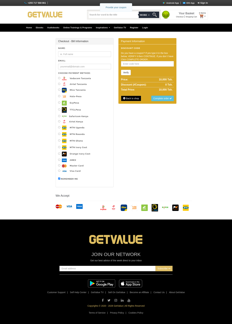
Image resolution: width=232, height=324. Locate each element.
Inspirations (103, 27)
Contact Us (159, 292)
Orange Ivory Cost (74, 154)
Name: (62, 48)
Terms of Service (97, 312)
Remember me (68, 179)
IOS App (188, 3)
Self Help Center (78, 292)
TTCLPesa (69, 110)
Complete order (162, 98)
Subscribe (164, 268)
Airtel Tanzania (72, 84)
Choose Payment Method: (74, 73)
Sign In (203, 3)
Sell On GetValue (116, 292)
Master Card (71, 165)
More (144, 15)
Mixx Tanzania (72, 90)
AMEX (67, 160)
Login (145, 27)
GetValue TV (120, 27)
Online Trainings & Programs (77, 27)
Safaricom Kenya (73, 116)
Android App (171, 3)
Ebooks (39, 27)
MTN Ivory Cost (72, 147)
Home (29, 27)
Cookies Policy (135, 312)
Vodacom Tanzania (74, 79)
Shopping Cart (191, 17)
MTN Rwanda (71, 134)
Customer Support (56, 292)
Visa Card (69, 171)
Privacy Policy (117, 312)
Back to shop (131, 98)
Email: (62, 60)
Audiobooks (53, 27)
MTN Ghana (70, 140)
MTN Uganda (71, 127)
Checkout (180, 17)
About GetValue (177, 292)
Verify (126, 72)
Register (134, 27)
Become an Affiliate (139, 292)
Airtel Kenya (70, 122)
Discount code (130, 48)
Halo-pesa (70, 96)
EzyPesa (68, 103)
